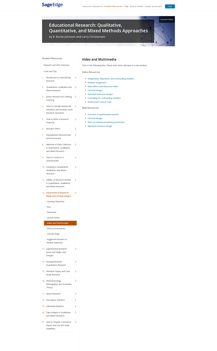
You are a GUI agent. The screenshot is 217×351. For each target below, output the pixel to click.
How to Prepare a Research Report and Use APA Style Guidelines (58, 325)
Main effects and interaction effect (103, 86)
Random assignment (97, 82)
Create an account (153, 6)
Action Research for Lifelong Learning (59, 98)
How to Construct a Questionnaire (55, 159)
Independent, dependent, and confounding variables (111, 78)
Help (126, 6)
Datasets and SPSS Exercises (56, 65)
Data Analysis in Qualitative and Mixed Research (58, 314)
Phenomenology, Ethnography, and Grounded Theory (58, 284)
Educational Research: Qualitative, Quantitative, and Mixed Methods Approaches (98, 27)
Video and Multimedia (57, 223)
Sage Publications (57, 340)
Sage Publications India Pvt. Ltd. (82, 340)
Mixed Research (53, 293)
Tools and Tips (50, 71)
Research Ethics (53, 128)
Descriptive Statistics (55, 300)
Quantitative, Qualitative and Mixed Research (59, 89)
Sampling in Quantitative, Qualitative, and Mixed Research (57, 170)
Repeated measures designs (100, 94)
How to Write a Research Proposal (57, 121)
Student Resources (113, 6)
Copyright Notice (141, 340)
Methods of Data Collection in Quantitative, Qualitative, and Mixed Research (58, 147)
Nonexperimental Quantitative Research (56, 263)
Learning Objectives (55, 201)
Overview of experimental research (103, 114)
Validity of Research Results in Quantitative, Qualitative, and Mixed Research (58, 183)
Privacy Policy (157, 340)
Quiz (49, 207)
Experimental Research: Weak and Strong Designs (58, 194)
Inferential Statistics (55, 306)
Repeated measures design (100, 126)
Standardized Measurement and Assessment (58, 137)
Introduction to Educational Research (58, 79)
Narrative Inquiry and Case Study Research (58, 273)
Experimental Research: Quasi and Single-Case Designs (56, 252)
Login (170, 6)
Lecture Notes (53, 217)
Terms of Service (124, 340)
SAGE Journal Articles (56, 228)
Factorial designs (95, 90)
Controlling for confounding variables (104, 98)
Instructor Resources (92, 6)
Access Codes (136, 6)
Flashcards (51, 212)
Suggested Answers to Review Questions (57, 241)
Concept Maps (53, 234)
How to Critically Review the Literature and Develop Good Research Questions (59, 109)
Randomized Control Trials (99, 102)
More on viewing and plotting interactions (106, 122)
